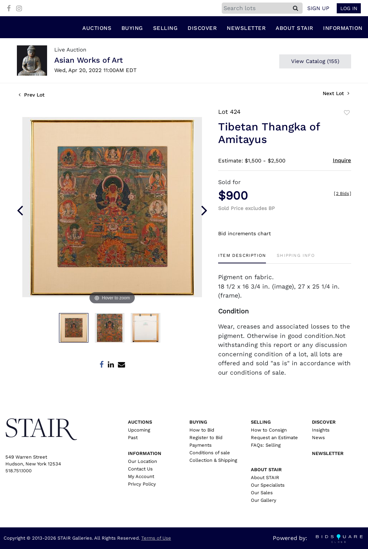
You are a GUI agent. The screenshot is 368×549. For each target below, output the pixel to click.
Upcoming (139, 430)
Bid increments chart (244, 233)
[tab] (242, 258)
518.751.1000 (18, 470)
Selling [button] (165, 28)
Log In (348, 8)
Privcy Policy (142, 484)
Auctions (140, 422)
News (318, 437)
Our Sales (262, 492)
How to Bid (201, 430)
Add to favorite (346, 113)
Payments (200, 445)
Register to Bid (205, 437)
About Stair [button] (294, 28)
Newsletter (246, 28)
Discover (324, 422)
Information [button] (343, 28)
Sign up (318, 8)
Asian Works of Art (88, 60)
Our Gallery (263, 500)
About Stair (266, 469)
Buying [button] (132, 28)
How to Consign (269, 430)
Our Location (142, 461)
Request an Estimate (274, 437)
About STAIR (265, 477)
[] (342, 193)
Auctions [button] (96, 28)
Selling (261, 422)
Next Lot (336, 94)
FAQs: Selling (266, 445)
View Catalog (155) (315, 61)
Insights (321, 430)
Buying (198, 422)
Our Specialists (268, 485)
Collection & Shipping (213, 460)
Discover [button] (202, 28)
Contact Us (140, 469)
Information (144, 453)
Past (133, 437)
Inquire (342, 160)
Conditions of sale (209, 452)
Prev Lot (32, 95)
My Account (141, 476)
